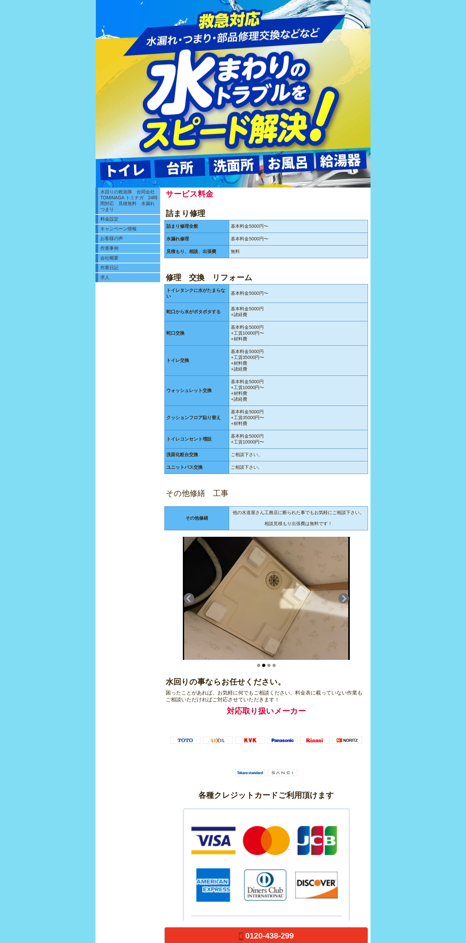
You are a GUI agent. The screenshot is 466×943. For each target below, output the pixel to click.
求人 (104, 277)
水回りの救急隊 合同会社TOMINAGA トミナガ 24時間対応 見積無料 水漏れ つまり (129, 200)
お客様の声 (111, 238)
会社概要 (109, 257)
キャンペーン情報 (118, 228)
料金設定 (109, 219)
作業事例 (109, 248)
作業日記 (109, 267)
